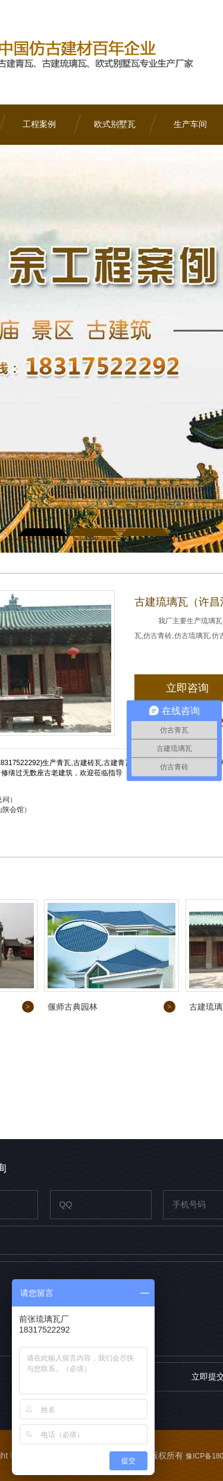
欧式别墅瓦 (115, 124)
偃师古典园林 (73, 1006)
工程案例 (39, 124)
